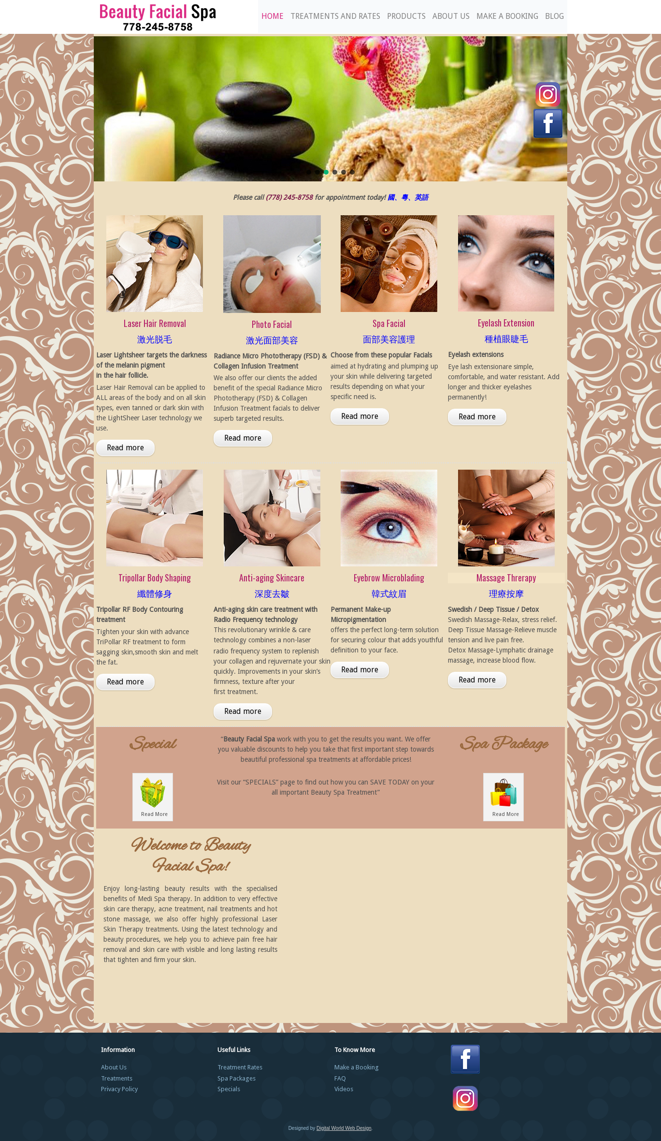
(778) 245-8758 (289, 197)
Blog (554, 16)
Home (272, 16)
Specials (228, 1089)
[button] (308, 172)
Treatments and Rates (335, 16)
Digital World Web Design (344, 1128)
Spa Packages (236, 1078)
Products (406, 16)
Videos (343, 1089)
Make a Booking (507, 16)
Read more (125, 447)
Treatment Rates (239, 1067)
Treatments (116, 1078)
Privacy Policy (119, 1089)
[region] (330, 108)
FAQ (340, 1078)
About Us (451, 16)
